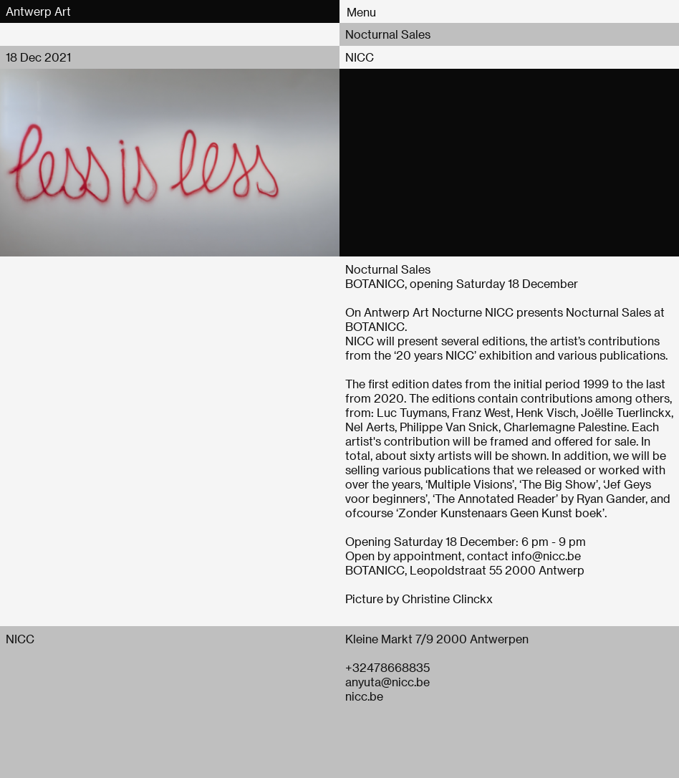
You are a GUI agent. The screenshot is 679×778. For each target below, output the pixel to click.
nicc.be (364, 696)
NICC (359, 57)
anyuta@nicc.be (387, 681)
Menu (361, 12)
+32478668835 (387, 667)
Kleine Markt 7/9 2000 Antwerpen (437, 638)
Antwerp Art (38, 11)
